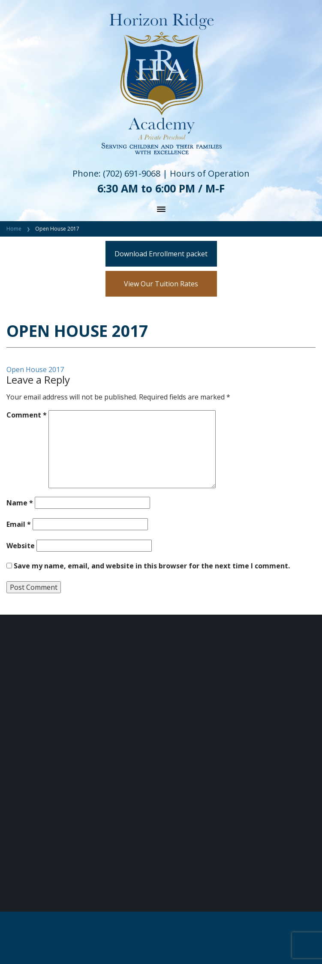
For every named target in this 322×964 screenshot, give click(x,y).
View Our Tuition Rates (161, 283)
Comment (26, 415)
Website (20, 545)
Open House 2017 (35, 369)
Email (18, 524)
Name (19, 503)
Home (13, 228)
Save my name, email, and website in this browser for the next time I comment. (152, 566)
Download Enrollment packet (161, 253)
